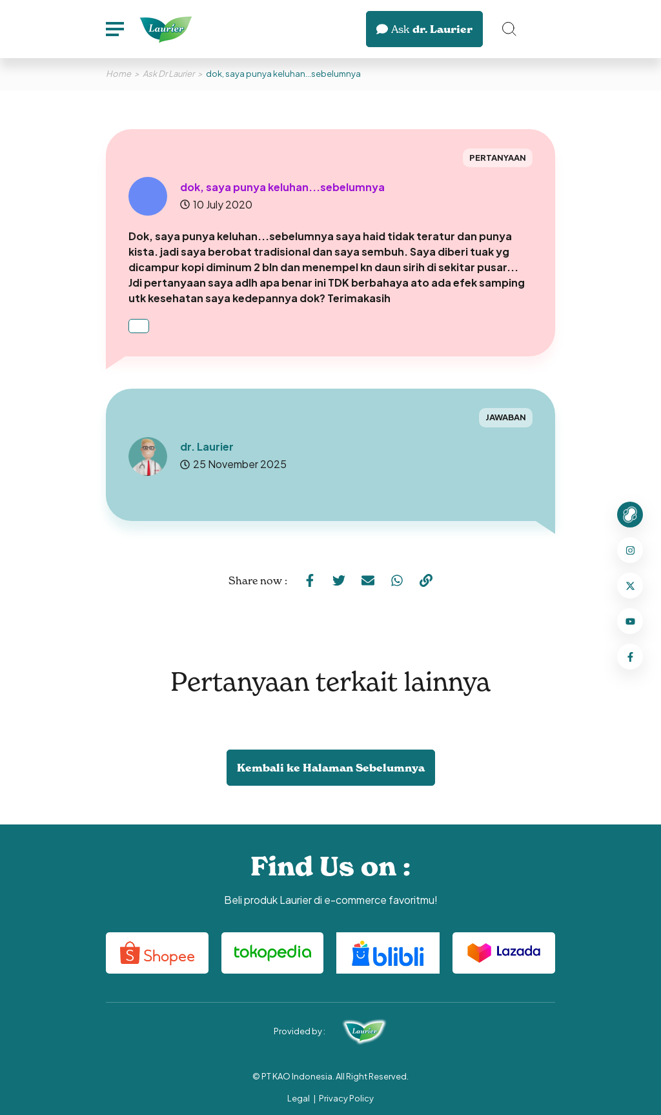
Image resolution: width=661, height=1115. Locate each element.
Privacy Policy (346, 1098)
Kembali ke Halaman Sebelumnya (331, 767)
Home (118, 73)
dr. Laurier (424, 29)
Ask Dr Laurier (168, 73)
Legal (298, 1098)
